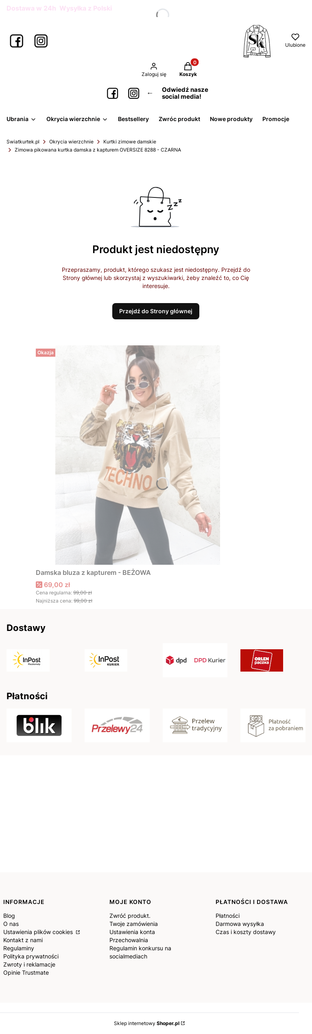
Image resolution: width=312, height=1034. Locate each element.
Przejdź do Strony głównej (155, 311)
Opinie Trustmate (26, 972)
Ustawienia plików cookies (38, 931)
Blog (9, 915)
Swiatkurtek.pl (23, 142)
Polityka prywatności (31, 956)
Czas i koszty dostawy (246, 931)
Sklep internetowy (146, 1023)
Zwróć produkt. (130, 915)
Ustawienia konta (132, 931)
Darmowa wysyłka (240, 923)
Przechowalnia (128, 939)
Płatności (228, 915)
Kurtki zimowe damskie (129, 142)
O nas (11, 923)
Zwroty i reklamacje (29, 964)
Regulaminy (18, 948)
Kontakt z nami (23, 939)
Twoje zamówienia (133, 923)
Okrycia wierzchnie (71, 142)
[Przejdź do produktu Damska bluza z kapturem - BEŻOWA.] (137, 455)
